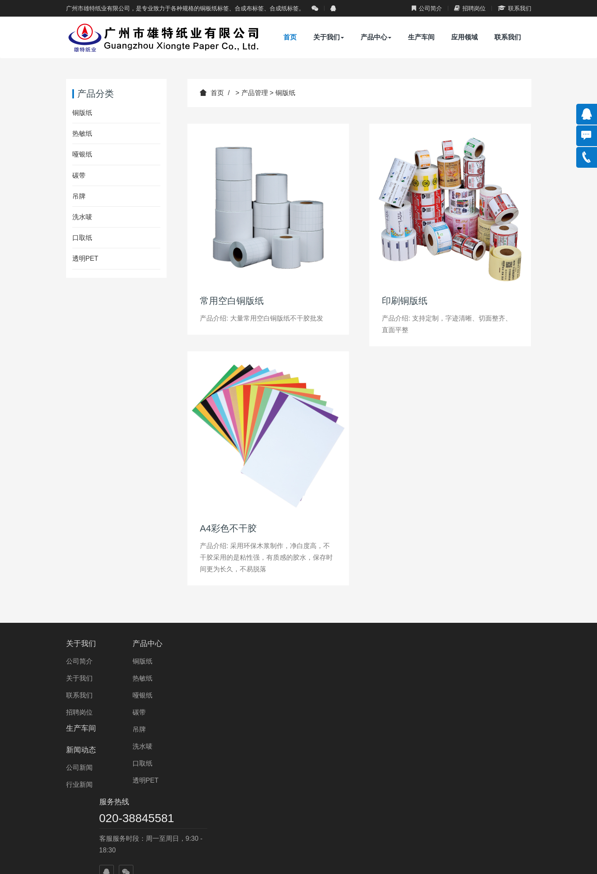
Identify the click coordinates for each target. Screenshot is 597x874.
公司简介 (427, 8)
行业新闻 (322, 678)
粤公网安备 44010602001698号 (402, 860)
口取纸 (82, 237)
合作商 (319, 818)
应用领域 (464, 37)
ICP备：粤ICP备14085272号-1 (303, 859)
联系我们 (514, 8)
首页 (290, 37)
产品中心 (376, 37)
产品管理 (254, 92)
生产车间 (421, 37)
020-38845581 (461, 661)
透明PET (85, 258)
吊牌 (79, 196)
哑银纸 (82, 154)
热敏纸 (82, 133)
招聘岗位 (470, 8)
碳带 (79, 175)
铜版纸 (285, 92)
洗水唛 (82, 216)
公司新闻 (322, 661)
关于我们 (328, 37)
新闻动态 (324, 643)
